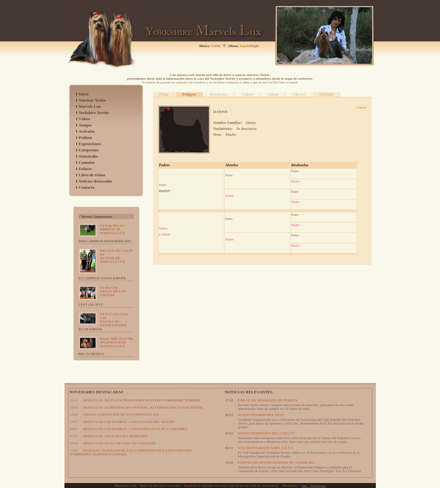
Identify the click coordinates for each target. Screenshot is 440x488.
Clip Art (298, 94)
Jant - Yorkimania (313, 485)
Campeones (89, 150)
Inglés (255, 46)
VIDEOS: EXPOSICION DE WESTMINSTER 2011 (121, 414)
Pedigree (189, 94)
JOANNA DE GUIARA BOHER (114, 319)
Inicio (84, 94)
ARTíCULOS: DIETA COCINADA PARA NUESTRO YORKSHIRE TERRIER (141, 400)
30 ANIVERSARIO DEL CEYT (261, 415)
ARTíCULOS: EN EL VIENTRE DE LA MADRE (119, 443)
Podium (85, 137)
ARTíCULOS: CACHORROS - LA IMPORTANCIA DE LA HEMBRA (135, 429)
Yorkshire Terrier (94, 112)
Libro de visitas (92, 175)
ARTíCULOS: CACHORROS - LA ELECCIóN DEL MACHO (129, 422)
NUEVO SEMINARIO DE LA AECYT (266, 433)
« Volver (361, 107)
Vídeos (85, 118)
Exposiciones (90, 143)
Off (218, 46)
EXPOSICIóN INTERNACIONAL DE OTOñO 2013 (276, 462)
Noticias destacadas (95, 181)
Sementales (88, 156)
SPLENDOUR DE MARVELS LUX (116, 342)
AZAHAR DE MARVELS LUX (116, 256)
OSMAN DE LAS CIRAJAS (113, 291)
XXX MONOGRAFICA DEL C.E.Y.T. (266, 448)
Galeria (248, 94)
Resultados (219, 94)
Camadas (87, 162)
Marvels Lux (90, 106)
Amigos (85, 125)
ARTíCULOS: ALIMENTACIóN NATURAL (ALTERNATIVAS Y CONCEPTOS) (143, 407)
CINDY (164, 234)
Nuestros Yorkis (92, 100)
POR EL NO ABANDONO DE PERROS (267, 400)
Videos (272, 94)
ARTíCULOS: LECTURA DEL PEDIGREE (115, 436)
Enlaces (85, 168)
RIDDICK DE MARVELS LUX (112, 229)
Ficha (163, 94)
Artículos (87, 131)
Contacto (87, 187)
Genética (326, 94)
